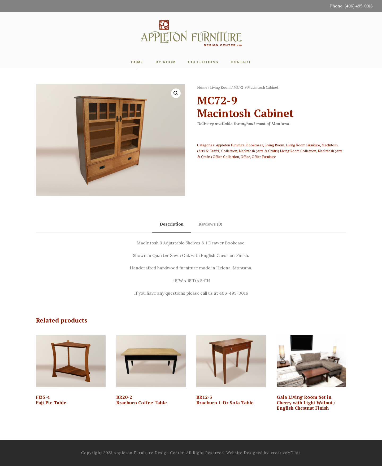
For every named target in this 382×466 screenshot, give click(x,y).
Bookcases (254, 145)
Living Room (220, 87)
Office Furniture (264, 156)
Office (245, 156)
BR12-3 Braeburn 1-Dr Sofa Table (225, 399)
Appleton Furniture (230, 145)
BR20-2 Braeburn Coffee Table (141, 399)
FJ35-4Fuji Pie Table (51, 399)
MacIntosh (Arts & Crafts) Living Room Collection (277, 151)
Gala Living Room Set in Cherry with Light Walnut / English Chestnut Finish (306, 402)
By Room (166, 62)
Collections (203, 62)
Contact (241, 62)
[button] (176, 93)
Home (137, 62)
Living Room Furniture (303, 145)
